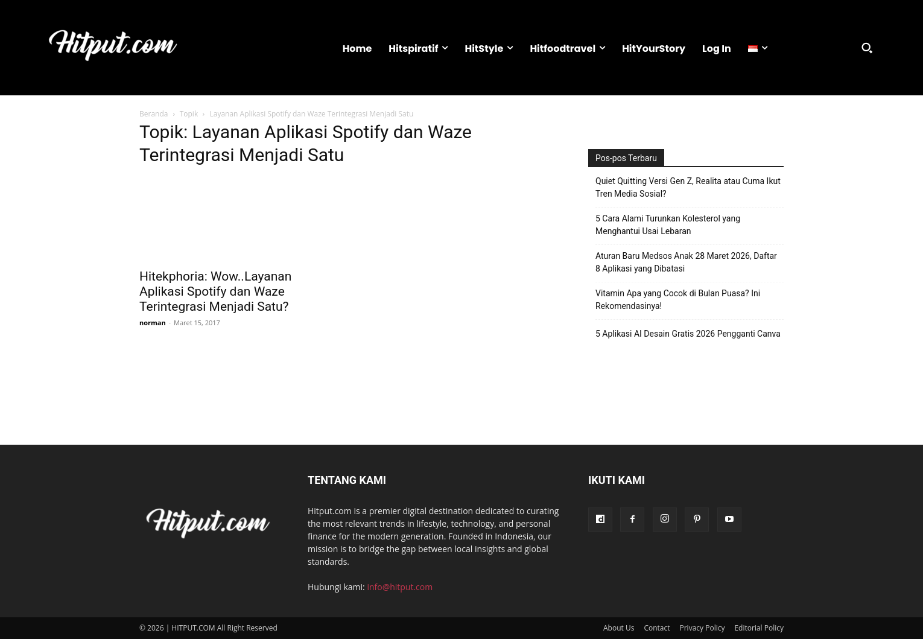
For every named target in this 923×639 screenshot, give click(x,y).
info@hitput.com (400, 587)
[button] (866, 47)
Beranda (153, 114)
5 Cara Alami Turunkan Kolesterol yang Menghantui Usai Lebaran (667, 225)
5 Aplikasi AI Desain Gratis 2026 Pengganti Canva (688, 334)
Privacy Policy (702, 628)
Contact (657, 628)
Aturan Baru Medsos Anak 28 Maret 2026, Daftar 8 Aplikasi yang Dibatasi (686, 262)
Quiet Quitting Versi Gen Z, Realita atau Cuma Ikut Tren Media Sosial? (688, 187)
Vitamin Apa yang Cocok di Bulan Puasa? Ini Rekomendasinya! (677, 299)
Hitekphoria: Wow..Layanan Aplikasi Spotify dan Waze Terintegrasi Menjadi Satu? (215, 291)
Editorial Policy (759, 628)
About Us (618, 628)
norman (152, 322)
